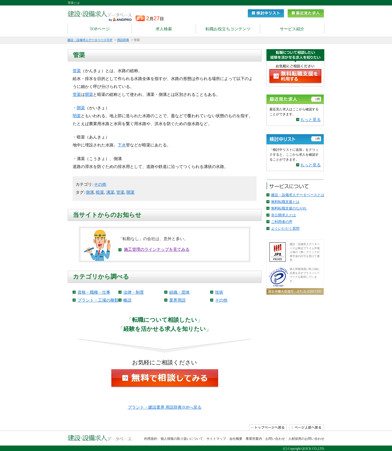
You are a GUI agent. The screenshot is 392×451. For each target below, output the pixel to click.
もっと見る (310, 119)
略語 (127, 300)
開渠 (89, 94)
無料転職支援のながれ (289, 208)
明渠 (77, 116)
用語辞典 (123, 40)
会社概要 (235, 439)
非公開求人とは (283, 215)
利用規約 (150, 439)
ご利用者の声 (281, 222)
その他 (100, 184)
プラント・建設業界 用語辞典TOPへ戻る (165, 407)
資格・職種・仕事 (94, 292)
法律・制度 (133, 292)
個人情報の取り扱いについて (182, 439)
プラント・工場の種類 (98, 300)
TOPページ (100, 29)
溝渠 (110, 192)
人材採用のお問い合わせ (306, 439)
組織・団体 (179, 292)
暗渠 (100, 192)
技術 (219, 292)
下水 (122, 145)
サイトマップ (216, 439)
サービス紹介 (292, 29)
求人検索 (164, 29)
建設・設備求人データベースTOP (89, 40)
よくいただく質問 (285, 228)
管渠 (77, 71)
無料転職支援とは (285, 202)
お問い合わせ (275, 439)
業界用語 (177, 300)
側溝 (90, 192)
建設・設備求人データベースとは (297, 195)
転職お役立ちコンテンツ (228, 29)
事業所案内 (254, 439)
